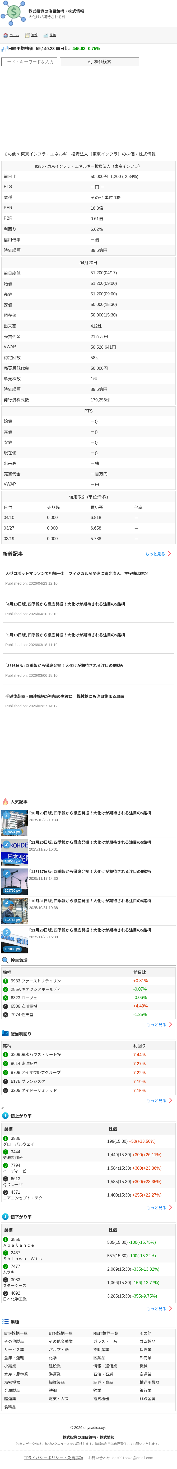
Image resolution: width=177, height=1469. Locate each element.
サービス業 (14, 1349)
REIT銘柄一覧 (105, 1333)
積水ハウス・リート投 (41, 1054)
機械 (143, 1366)
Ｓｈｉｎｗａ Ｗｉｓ (23, 1258)
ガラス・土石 (105, 1341)
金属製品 (12, 1390)
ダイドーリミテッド (39, 1090)
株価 (49, 35)
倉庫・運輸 (14, 1358)
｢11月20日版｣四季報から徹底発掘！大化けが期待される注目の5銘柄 (90, 842)
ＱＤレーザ (13, 1184)
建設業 (55, 1366)
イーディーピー (16, 1171)
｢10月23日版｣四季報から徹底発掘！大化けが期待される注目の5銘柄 (90, 813)
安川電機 (29, 1006)
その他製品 (14, 1341)
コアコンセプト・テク (23, 1198)
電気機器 (101, 1398)
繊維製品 (57, 1382)
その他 (10, 154)
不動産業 (101, 1349)
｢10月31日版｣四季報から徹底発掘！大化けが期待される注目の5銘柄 (90, 901)
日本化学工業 (15, 1299)
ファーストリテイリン (41, 981)
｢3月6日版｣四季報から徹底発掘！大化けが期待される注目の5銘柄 (64, 665)
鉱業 (97, 1390)
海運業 (55, 1374)
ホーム (11, 35)
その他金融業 (61, 1341)
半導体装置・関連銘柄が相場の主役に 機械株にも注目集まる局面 (64, 696)
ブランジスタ (33, 1081)
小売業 (10, 1366)
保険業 (145, 1349)
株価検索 (99, 61)
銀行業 (145, 1390)
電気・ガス (59, 1398)
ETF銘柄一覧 (15, 1333)
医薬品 (99, 1358)
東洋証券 (29, 1063)
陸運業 (10, 1398)
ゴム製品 (147, 1341)
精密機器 (12, 1382)
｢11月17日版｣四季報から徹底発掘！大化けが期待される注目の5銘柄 (90, 871)
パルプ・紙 (59, 1349)
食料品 (10, 1407)
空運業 (145, 1374)
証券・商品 (103, 1382)
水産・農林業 (16, 1374)
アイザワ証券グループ (40, 1072)
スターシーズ (14, 1285)
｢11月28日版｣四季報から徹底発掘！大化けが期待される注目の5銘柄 (90, 930)
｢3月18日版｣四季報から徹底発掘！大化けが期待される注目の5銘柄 (65, 635)
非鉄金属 (147, 1398)
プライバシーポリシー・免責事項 (53, 1458)
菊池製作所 (13, 1157)
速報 (31, 35)
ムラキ (9, 1272)
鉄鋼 (53, 1390)
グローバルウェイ (19, 1144)
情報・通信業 (105, 1366)
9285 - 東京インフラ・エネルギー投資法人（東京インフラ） (88, 166)
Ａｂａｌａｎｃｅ (19, 1245)
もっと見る (159, 554)
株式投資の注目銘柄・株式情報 (56, 11)
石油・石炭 (103, 1374)
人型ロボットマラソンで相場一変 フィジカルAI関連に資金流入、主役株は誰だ (76, 573)
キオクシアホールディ (41, 989)
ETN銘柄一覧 (61, 1333)
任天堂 (27, 1014)
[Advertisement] (88, 107)
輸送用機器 (149, 1382)
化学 (53, 1358)
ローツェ (29, 998)
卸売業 (145, 1358)
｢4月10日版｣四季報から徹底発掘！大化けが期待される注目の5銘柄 (65, 604)
